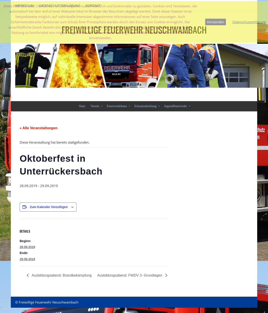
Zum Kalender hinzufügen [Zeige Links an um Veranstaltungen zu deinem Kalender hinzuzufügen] (49, 207)
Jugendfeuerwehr (175, 106)
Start (82, 106)
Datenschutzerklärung (249, 22)
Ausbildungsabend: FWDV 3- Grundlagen (130, 275)
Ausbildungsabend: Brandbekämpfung (61, 275)
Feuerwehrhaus (117, 106)
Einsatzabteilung (145, 106)
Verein (95, 106)
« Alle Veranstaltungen (38, 128)
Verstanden (215, 22)
